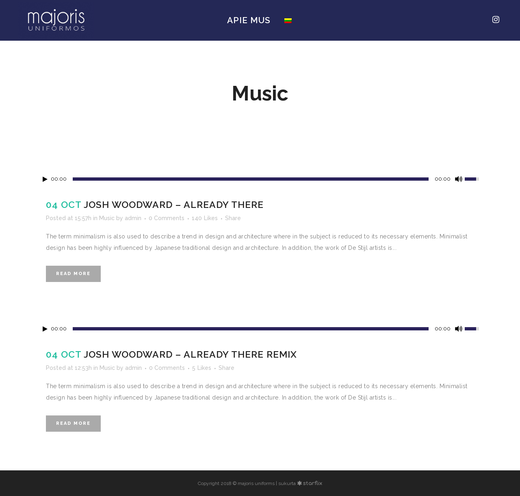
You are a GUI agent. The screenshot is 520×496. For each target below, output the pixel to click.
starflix (312, 483)
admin (133, 218)
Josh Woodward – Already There (174, 204)
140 (205, 218)
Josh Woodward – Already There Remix (190, 354)
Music (107, 218)
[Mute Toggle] (458, 179)
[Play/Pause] (45, 179)
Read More (73, 273)
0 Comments (166, 218)
